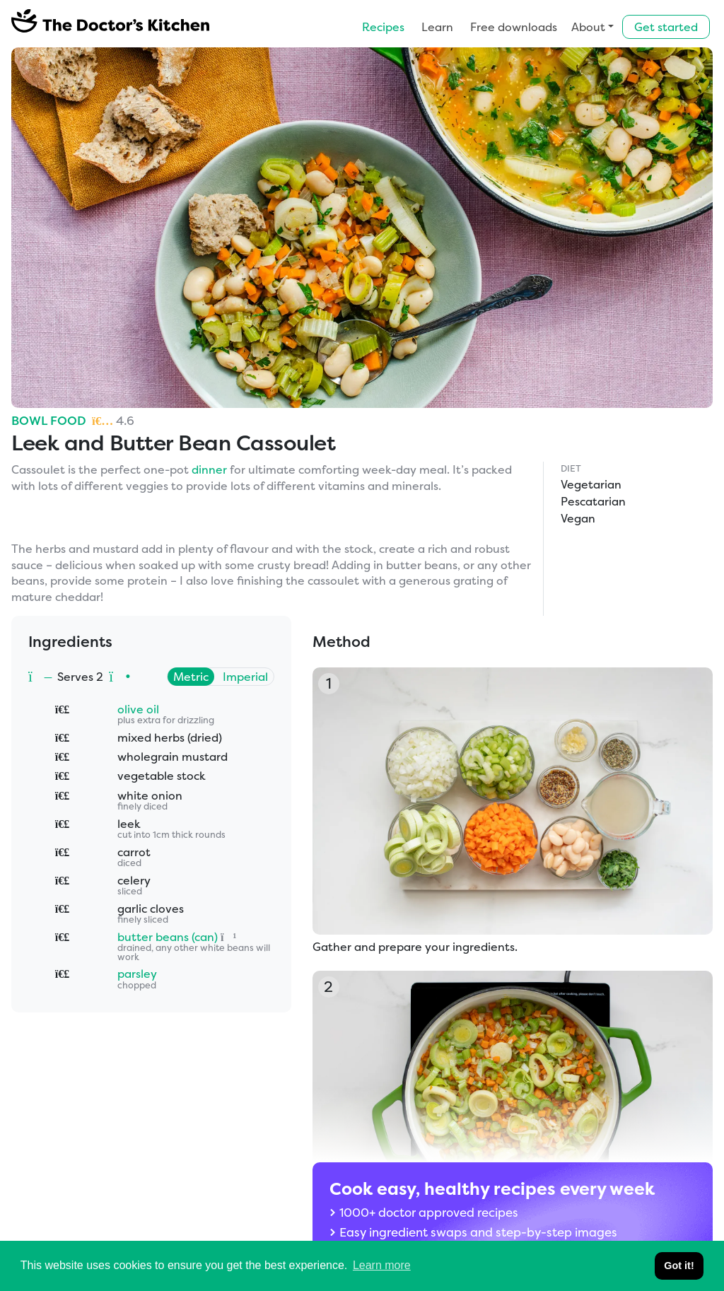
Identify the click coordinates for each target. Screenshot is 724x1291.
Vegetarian (591, 484)
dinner (209, 469)
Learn (437, 27)
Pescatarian (593, 501)
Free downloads (513, 27)
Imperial (245, 676)
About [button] (588, 27)
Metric (191, 676)
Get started (666, 27)
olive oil (138, 709)
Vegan (578, 518)
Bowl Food (48, 420)
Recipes (383, 27)
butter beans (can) (167, 937)
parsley (137, 973)
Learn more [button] (382, 1265)
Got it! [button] (679, 1265)
